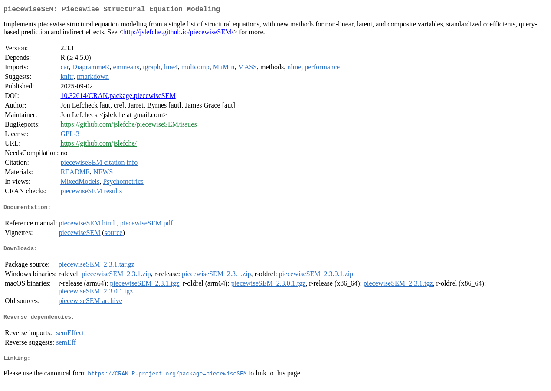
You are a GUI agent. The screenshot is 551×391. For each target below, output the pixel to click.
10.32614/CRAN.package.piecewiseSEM (117, 97)
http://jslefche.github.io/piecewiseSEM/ (178, 33)
